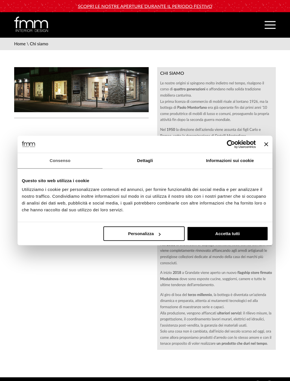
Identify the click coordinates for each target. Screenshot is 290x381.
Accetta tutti (227, 233)
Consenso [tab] (60, 160)
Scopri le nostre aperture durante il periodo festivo (145, 6)
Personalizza (144, 233)
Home (20, 43)
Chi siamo (39, 43)
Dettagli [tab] (145, 160)
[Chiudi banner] (266, 144)
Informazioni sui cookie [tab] (230, 160)
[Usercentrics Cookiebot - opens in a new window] (231, 144)
